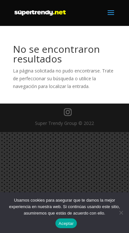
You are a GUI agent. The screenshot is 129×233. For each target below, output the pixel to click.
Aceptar (66, 223)
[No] (121, 212)
